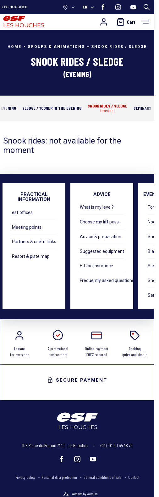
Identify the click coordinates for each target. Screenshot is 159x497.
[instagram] (118, 7)
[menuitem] (28, 477)
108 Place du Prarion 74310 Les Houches (55, 445)
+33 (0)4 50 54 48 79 (116, 445)
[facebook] (103, 7)
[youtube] (133, 7)
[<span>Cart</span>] (126, 22)
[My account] (104, 22)
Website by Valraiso (85, 493)
